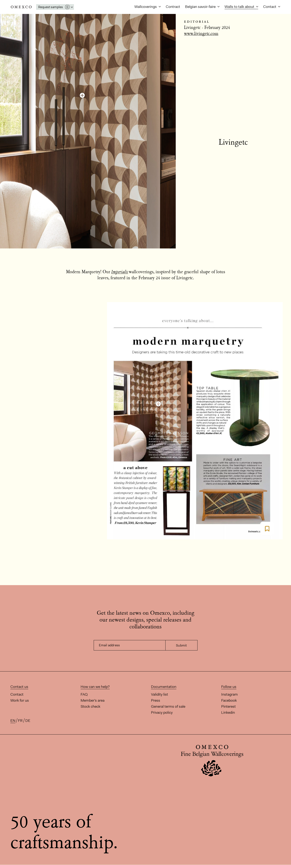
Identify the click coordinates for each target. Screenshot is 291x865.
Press (155, 700)
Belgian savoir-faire (200, 6)
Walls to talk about (240, 6)
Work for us (19, 700)
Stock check (90, 706)
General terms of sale (168, 706)
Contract (173, 6)
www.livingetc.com (201, 34)
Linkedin (228, 712)
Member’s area (92, 700)
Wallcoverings (146, 6)
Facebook (229, 700)
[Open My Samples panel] (55, 7)
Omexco (21, 7)
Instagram (229, 694)
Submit (181, 645)
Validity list (159, 694)
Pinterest (228, 706)
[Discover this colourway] (82, 95)
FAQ (84, 694)
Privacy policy (162, 712)
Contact (270, 6)
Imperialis (119, 272)
